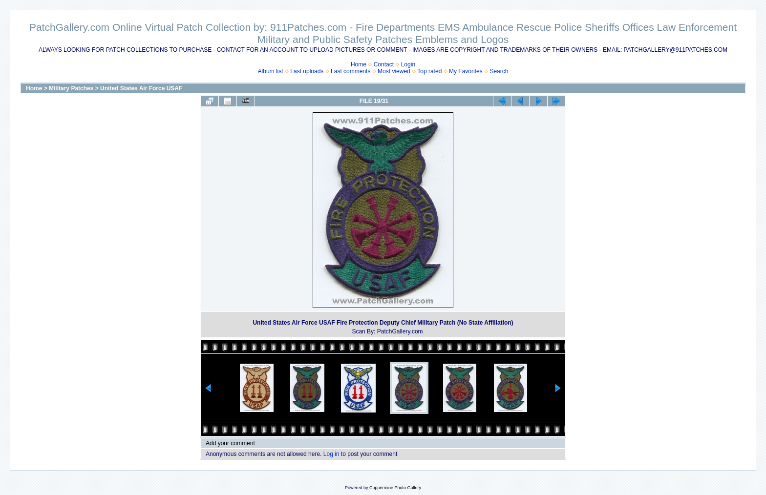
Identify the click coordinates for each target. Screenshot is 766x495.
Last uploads (306, 71)
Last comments (350, 71)
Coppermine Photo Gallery (395, 487)
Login (408, 64)
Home (358, 64)
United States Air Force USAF (141, 88)
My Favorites (466, 71)
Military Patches (71, 88)
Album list (270, 71)
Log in (331, 454)
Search (498, 71)
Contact (384, 64)
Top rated (429, 71)
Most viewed (394, 71)
